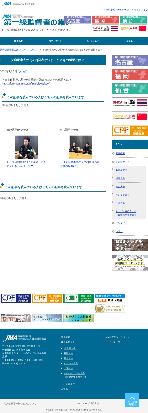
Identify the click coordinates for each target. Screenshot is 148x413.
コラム (129, 41)
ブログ (23, 71)
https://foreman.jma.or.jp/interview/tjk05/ (26, 83)
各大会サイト (55, 41)
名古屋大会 (121, 170)
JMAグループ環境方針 (87, 403)
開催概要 (18, 41)
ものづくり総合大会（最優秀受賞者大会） (127, 213)
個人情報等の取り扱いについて (20, 403)
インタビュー (92, 41)
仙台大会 (120, 186)
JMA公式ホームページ (118, 337)
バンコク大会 (123, 195)
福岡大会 (120, 178)
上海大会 (120, 203)
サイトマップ (113, 342)
